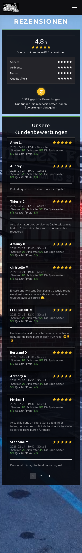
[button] (74, 7)
